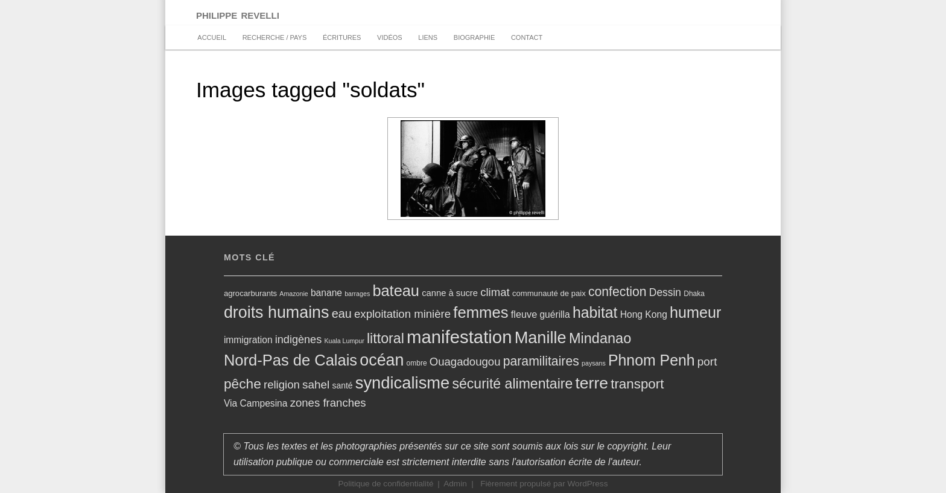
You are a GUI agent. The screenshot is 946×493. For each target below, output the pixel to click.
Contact (526, 37)
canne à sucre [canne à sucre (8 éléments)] (450, 293)
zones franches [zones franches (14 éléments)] (328, 402)
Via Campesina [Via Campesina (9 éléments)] (256, 403)
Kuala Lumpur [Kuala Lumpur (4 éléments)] (344, 340)
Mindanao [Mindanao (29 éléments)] (600, 338)
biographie (474, 37)
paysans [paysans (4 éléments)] (594, 363)
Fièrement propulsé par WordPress (544, 483)
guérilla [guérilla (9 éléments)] (554, 314)
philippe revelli (237, 14)
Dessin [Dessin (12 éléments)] (665, 292)
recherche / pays (275, 37)
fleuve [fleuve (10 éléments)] (524, 314)
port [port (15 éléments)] (707, 361)
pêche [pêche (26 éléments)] (242, 384)
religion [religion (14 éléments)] (282, 384)
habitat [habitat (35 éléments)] (595, 312)
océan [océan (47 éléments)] (382, 360)
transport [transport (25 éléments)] (637, 384)
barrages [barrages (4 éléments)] (357, 293)
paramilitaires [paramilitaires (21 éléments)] (541, 361)
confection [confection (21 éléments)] (617, 291)
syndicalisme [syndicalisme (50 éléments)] (402, 382)
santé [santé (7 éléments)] (342, 385)
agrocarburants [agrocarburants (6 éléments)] (250, 293)
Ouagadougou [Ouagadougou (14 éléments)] (465, 361)
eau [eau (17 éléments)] (342, 313)
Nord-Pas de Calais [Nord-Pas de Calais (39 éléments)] (290, 360)
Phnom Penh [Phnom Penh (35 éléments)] (651, 360)
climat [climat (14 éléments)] (495, 292)
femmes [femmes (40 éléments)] (480, 312)
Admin (455, 483)
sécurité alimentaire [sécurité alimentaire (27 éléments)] (512, 384)
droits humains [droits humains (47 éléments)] (276, 312)
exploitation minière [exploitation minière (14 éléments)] (402, 314)
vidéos (389, 37)
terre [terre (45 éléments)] (591, 383)
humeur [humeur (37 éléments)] (695, 312)
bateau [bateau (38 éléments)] (395, 290)
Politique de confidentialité (386, 483)
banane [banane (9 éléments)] (326, 293)
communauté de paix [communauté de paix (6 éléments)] (549, 293)
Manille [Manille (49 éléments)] (541, 337)
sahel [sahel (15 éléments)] (315, 384)
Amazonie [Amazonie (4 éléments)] (293, 293)
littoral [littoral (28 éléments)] (385, 338)
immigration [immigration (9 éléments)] (248, 340)
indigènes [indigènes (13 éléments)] (298, 340)
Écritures (342, 37)
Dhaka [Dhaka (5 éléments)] (694, 293)
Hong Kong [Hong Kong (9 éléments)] (643, 314)
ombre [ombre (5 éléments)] (417, 363)
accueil (211, 37)
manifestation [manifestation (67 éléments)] (459, 337)
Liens (427, 37)
